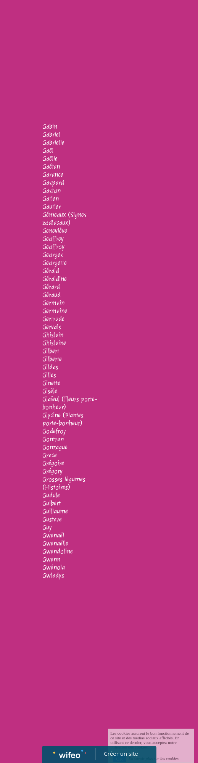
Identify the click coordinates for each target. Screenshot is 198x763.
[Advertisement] (99, 57)
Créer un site (121, 753)
